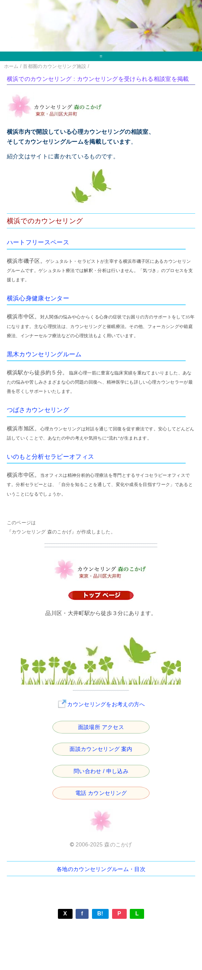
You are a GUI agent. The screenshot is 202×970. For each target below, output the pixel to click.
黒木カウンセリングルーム (44, 354)
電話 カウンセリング (101, 793)
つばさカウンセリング (38, 409)
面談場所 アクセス (101, 727)
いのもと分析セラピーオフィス (50, 456)
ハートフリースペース (38, 242)
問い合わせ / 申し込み (101, 771)
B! (100, 913)
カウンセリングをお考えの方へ (101, 704)
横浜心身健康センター (38, 298)
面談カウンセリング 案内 (100, 749)
